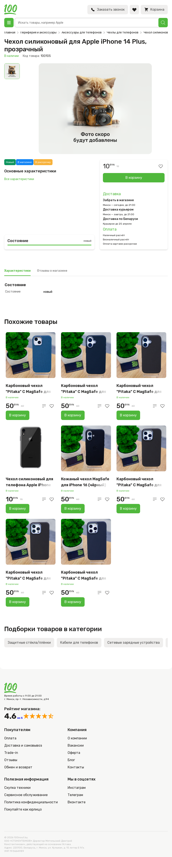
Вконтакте (76, 802)
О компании (77, 738)
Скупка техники (17, 788)
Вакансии (76, 745)
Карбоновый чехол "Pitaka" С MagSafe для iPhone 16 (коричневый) (140, 389)
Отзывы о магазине (52, 271)
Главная (9, 32)
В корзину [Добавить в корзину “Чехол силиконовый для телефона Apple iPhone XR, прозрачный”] (17, 508)
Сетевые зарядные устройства (133, 643)
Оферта (74, 753)
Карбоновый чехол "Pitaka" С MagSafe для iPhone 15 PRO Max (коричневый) (28, 575)
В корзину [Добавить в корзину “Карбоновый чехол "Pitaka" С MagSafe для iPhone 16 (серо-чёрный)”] (72, 415)
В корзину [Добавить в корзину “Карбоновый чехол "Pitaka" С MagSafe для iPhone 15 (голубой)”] (17, 415)
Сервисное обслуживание (26, 795)
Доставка (112, 194)
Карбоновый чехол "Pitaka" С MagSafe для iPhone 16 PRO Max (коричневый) (139, 482)
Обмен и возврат (18, 767)
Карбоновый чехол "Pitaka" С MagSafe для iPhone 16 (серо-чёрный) (85, 389)
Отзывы (10, 760)
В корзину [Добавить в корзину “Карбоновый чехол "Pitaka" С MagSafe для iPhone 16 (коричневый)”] (128, 415)
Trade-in (11, 753)
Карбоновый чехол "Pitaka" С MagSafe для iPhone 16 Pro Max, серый (85, 575)
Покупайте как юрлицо (23, 809)
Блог (71, 760)
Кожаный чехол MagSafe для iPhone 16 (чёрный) (85, 482)
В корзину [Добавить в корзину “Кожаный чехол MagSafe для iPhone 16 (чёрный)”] (72, 508)
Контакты (76, 767)
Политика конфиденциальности (31, 802)
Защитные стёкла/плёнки (29, 643)
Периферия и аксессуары (38, 32)
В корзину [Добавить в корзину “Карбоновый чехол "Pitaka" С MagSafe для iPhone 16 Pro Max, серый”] (72, 602)
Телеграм (75, 795)
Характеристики (17, 271)
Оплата (110, 229)
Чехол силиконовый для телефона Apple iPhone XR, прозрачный (29, 482)
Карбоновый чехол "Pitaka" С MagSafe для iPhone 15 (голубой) (28, 389)
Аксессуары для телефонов (82, 32)
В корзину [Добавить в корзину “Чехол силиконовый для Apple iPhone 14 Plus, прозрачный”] (133, 178)
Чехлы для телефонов (122, 32)
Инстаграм (77, 788)
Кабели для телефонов (79, 643)
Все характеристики (19, 179)
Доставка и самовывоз (23, 745)
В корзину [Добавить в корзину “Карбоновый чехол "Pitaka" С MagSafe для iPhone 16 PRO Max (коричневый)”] (128, 508)
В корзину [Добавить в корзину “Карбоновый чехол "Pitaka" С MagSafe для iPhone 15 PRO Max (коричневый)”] (17, 602)
